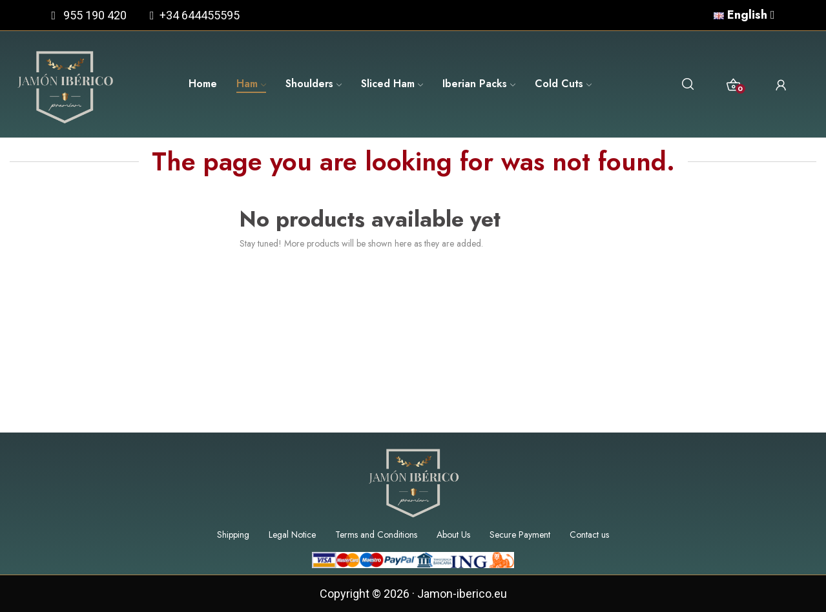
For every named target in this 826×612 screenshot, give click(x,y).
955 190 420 (95, 15)
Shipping (233, 534)
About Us (453, 534)
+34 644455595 (197, 15)
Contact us (589, 534)
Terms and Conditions (376, 534)
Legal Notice (292, 534)
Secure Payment (520, 534)
